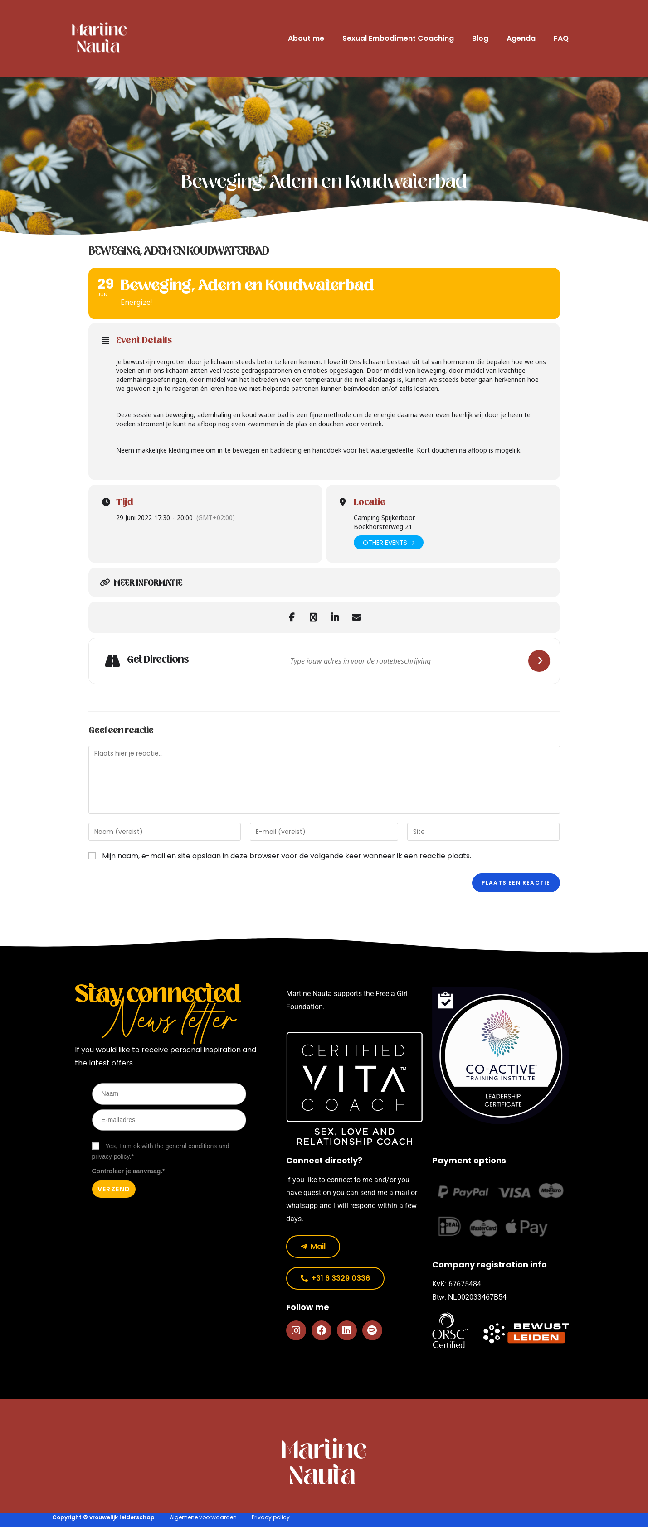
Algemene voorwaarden (203, 1517)
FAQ (561, 38)
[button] (335, 1278)
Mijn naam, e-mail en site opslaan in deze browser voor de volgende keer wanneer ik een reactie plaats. (286, 856)
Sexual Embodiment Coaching (398, 38)
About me (306, 38)
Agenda (521, 38)
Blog (480, 38)
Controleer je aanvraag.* (128, 1171)
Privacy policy (271, 1517)
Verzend (114, 1189)
